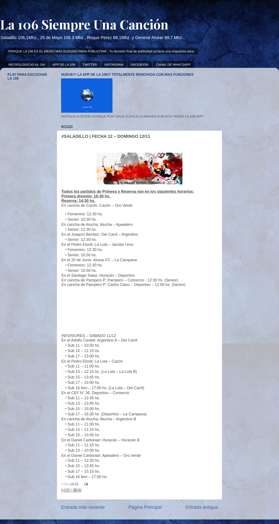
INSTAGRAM (113, 64)
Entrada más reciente (83, 507)
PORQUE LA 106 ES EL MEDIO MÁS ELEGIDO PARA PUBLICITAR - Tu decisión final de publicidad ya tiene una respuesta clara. (101, 51)
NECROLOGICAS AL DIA (26, 64)
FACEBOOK (140, 64)
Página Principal (145, 507)
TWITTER (90, 64)
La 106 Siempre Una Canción (84, 24)
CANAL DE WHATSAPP (173, 64)
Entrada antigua (201, 507)
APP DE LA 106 (64, 64)
